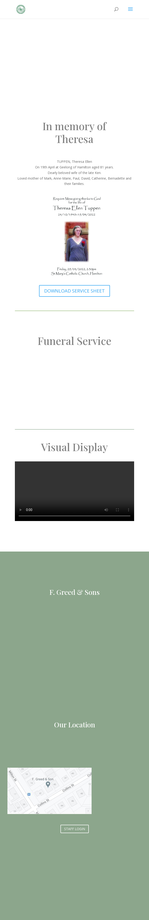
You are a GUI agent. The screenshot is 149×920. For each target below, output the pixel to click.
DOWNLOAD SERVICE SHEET (74, 291)
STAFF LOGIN (74, 829)
